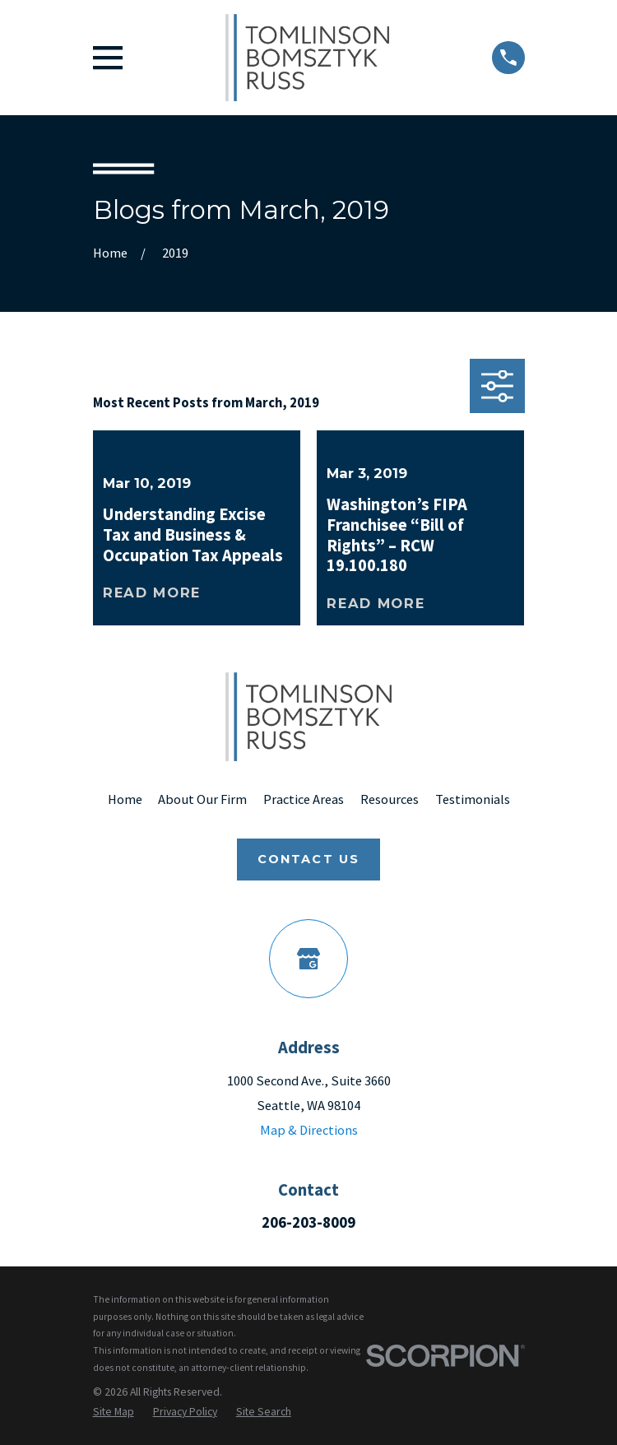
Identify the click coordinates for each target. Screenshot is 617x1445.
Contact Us (308, 859)
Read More (152, 592)
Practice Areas (303, 799)
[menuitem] (113, 1411)
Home (125, 799)
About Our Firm (202, 799)
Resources (389, 799)
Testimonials (472, 799)
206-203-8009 (308, 1222)
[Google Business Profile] (308, 958)
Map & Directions (309, 1130)
